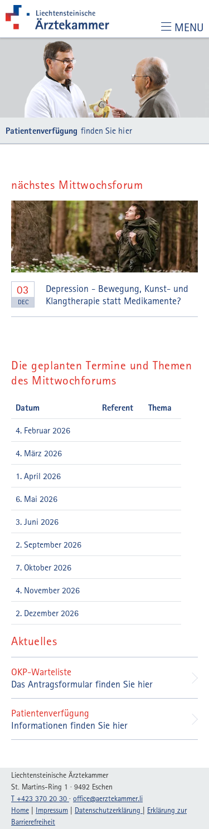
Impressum (52, 810)
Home (20, 810)
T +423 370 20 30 (40, 798)
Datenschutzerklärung (109, 810)
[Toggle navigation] (182, 27)
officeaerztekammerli (108, 798)
